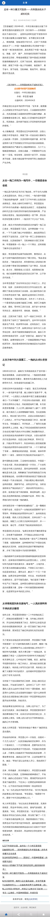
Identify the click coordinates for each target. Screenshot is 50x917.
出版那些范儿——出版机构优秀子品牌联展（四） (24, 885)
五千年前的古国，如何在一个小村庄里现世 (22, 846)
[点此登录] (32, 899)
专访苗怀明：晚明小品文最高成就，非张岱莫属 (23, 881)
